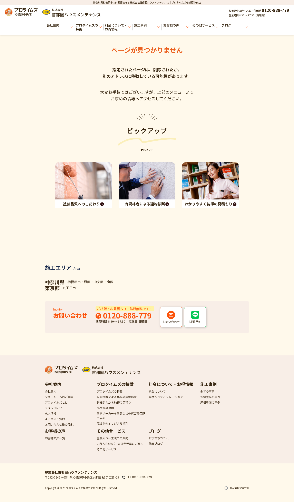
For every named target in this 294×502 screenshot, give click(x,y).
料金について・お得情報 (118, 27)
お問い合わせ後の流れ (59, 424)
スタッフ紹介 (53, 408)
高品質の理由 (105, 408)
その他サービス (205, 25)
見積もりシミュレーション (166, 397)
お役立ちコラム (159, 438)
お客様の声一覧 (55, 438)
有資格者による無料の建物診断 (117, 397)
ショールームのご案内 (59, 397)
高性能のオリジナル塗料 (112, 423)
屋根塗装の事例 (210, 402)
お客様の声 (176, 25)
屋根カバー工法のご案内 (112, 438)
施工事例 (147, 25)
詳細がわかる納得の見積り (114, 402)
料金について (157, 391)
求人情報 (50, 413)
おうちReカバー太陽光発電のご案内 (120, 444)
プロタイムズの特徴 (115, 384)
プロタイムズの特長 (89, 27)
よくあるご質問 (55, 419)
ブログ (234, 25)
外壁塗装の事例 (210, 397)
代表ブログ (156, 444)
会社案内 (59, 25)
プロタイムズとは (56, 402)
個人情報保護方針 (239, 488)
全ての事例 (207, 391)
